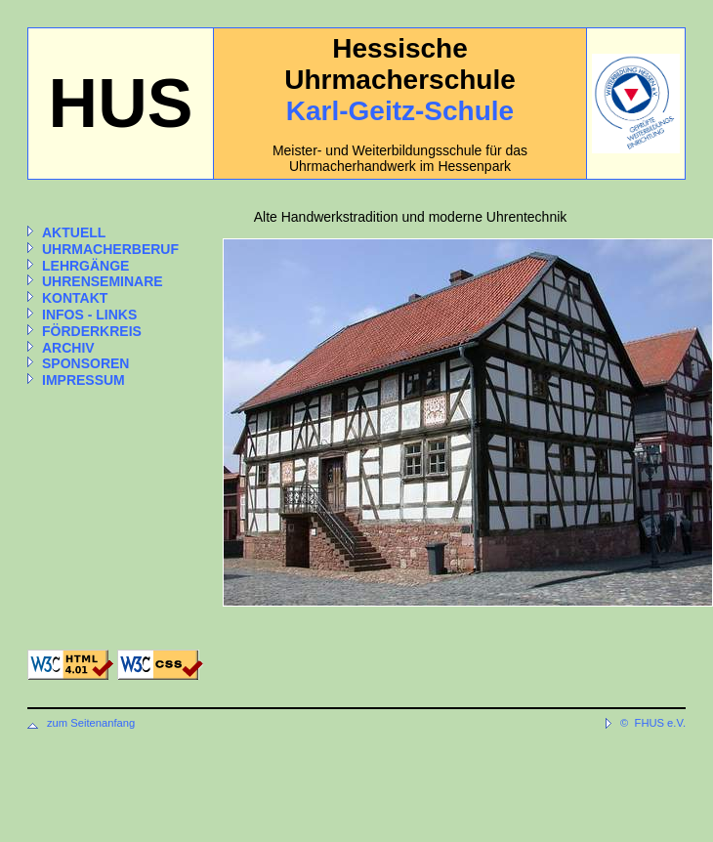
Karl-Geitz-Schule (400, 111)
